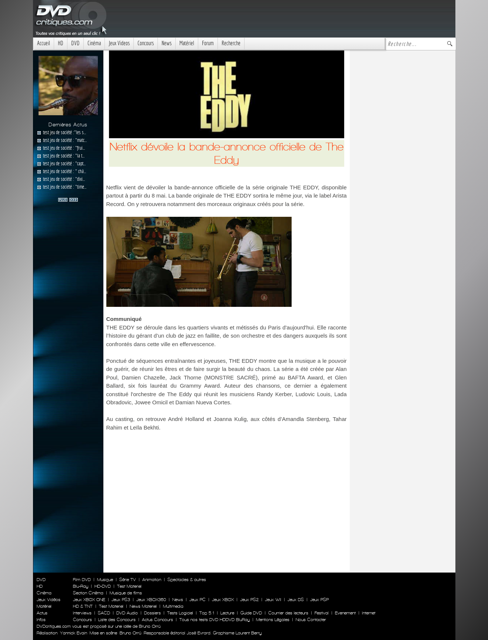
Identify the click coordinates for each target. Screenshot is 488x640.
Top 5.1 (206, 613)
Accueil (43, 43)
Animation (151, 579)
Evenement (345, 613)
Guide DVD (251, 613)
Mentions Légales (272, 619)
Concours (145, 43)
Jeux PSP (319, 599)
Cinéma (94, 43)
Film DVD (82, 579)
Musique (105, 579)
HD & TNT (83, 606)
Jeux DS (296, 599)
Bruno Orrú (130, 633)
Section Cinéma (88, 593)
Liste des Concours (117, 619)
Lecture (227, 613)
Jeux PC (197, 599)
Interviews (82, 613)
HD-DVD (102, 586)
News (167, 43)
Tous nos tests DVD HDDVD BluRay (214, 619)
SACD (104, 613)
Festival (322, 613)
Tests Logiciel (180, 613)
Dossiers (152, 613)
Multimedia (173, 606)
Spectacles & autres (186, 579)
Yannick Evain (73, 633)
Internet (368, 613)
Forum (208, 43)
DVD (75, 43)
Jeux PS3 (121, 599)
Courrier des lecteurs (288, 613)
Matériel (186, 43)
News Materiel (143, 606)
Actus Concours (157, 619)
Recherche (231, 43)
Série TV (127, 579)
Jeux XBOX (223, 599)
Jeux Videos (119, 43)
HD (60, 43)
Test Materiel (129, 586)
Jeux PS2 (249, 599)
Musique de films (126, 593)
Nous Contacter (310, 619)
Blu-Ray (80, 586)
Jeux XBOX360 (151, 599)
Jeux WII (273, 599)
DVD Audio (127, 613)
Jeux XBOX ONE (89, 599)
